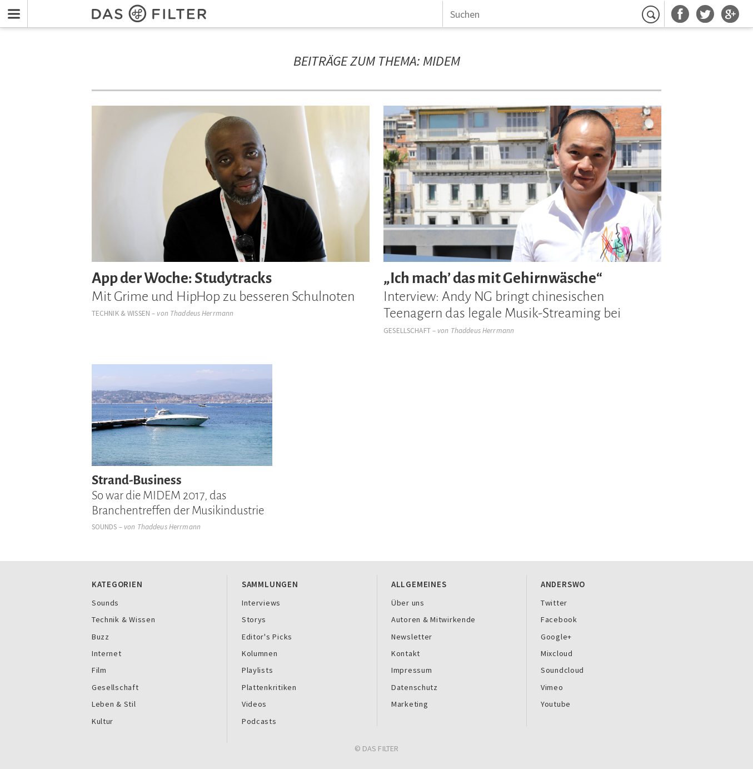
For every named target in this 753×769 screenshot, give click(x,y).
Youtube (556, 704)
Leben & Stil (114, 704)
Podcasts (259, 721)
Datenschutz (414, 687)
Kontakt (405, 653)
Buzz (100, 637)
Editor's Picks (267, 637)
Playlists (257, 670)
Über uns (408, 603)
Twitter (554, 603)
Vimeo (552, 687)
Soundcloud (562, 670)
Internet (107, 653)
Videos (254, 704)
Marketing (409, 704)
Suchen (652, 14)
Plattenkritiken (269, 687)
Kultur (102, 721)
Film (99, 670)
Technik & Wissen (121, 313)
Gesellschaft (407, 330)
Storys (254, 619)
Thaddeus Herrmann (201, 313)
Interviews (261, 603)
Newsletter (411, 637)
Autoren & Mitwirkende (433, 619)
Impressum (411, 670)
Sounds (104, 527)
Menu (11, 7)
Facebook (559, 619)
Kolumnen (260, 653)
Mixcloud (557, 653)
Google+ (556, 637)
